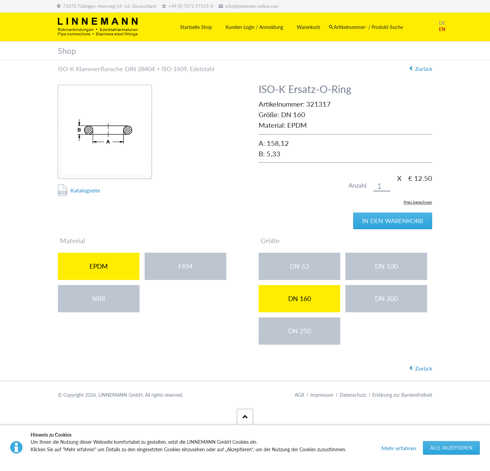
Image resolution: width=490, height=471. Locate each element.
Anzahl (357, 185)
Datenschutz (353, 395)
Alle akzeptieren (451, 448)
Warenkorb (308, 27)
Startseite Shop (196, 27)
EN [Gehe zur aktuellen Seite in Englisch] (442, 29)
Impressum (321, 395)
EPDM (98, 266)
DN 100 (386, 266)
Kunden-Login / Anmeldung (254, 27)
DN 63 (299, 266)
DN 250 (299, 331)
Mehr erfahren (398, 448)
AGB (299, 395)
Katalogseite (85, 190)
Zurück (423, 68)
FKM (185, 266)
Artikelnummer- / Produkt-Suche (368, 27)
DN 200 (386, 298)
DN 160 (299, 298)
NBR (98, 298)
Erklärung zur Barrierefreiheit (402, 395)
